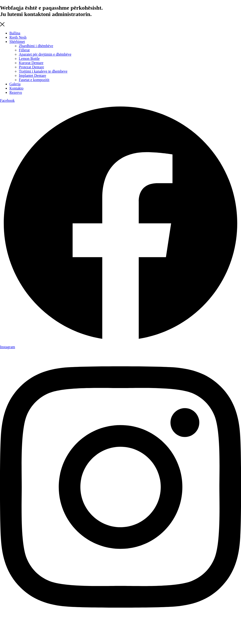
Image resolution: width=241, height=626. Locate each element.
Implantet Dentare (32, 76)
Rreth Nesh (17, 37)
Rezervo (15, 92)
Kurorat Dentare (31, 63)
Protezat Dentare (31, 67)
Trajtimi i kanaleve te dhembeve (43, 71)
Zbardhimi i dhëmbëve (36, 46)
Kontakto (16, 88)
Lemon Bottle (29, 59)
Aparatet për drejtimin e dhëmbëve (45, 54)
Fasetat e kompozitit (34, 80)
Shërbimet (17, 42)
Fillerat (24, 50)
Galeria (14, 84)
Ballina (14, 33)
